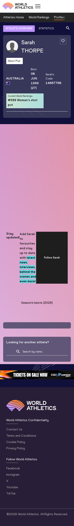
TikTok (11, 493)
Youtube (12, 487)
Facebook (13, 468)
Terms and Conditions (21, 435)
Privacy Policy (15, 448)
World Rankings (39, 17)
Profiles (59, 17)
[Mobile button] (38, 6)
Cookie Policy (15, 442)
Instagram (12, 474)
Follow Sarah (52, 257)
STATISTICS (46, 28)
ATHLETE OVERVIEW (18, 28)
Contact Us (14, 429)
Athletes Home (13, 17)
